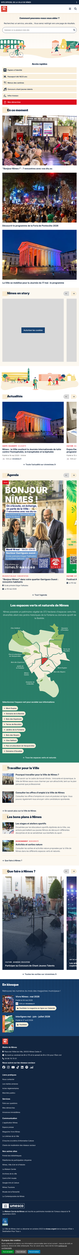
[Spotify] (26, 1067)
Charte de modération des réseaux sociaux (19, 1145)
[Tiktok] (18, 1067)
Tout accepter (8, 1252)
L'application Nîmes (10, 1123)
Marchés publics (8, 1093)
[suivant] (74, 293)
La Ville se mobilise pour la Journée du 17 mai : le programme (33, 283)
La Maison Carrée (9, 1169)
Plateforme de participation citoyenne (16, 1160)
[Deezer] (31, 1067)
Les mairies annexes (10, 1084)
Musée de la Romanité (11, 1192)
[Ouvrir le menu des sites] (76, 2)
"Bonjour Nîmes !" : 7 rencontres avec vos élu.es (27, 168)
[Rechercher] (74, 30)
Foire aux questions (9, 1103)
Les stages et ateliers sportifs (31, 823)
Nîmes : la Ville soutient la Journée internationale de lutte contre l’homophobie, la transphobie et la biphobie (31, 450)
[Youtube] (13, 1067)
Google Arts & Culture (10, 1183)
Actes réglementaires (10, 1088)
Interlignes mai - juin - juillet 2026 (33, 1016)
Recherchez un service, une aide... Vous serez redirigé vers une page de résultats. (39, 23)
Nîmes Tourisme (8, 1187)
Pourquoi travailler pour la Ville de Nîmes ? (37, 774)
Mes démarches (8, 1108)
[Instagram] (8, 1067)
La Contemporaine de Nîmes (13, 1196)
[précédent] (66, 293)
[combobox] (39, 30)
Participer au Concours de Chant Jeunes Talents (30, 965)
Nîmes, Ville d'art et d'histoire (13, 1165)
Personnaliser (34, 1252)
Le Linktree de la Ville (10, 1136)
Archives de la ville (9, 1174)
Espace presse (8, 1127)
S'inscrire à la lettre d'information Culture (18, 1141)
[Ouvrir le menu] (70, 8)
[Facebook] (3, 1067)
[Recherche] (75, 8)
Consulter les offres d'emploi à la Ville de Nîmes (40, 792)
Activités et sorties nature (29, 844)
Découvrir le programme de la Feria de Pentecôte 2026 (30, 225)
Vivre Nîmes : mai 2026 (28, 996)
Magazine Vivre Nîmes (11, 1132)
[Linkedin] (22, 1067)
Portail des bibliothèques (11, 1156)
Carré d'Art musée (9, 1178)
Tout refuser (20, 1252)
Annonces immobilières (11, 1112)
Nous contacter (8, 1079)
